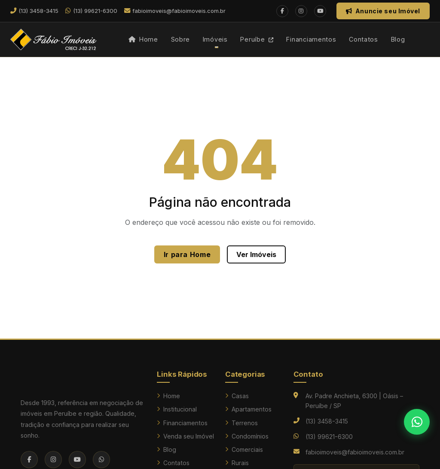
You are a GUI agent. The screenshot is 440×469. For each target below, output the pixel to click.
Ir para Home (187, 254)
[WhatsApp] (101, 459)
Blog (398, 39)
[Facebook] (282, 11)
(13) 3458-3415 (327, 421)
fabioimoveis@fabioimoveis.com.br (355, 452)
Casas (237, 395)
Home (143, 39)
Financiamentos (311, 39)
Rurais (237, 462)
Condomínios (247, 436)
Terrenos (241, 423)
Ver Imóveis (256, 254)
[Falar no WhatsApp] (417, 422)
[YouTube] (320, 11)
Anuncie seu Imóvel (383, 11)
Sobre (180, 39)
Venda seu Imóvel (185, 436)
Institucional (177, 409)
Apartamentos (248, 409)
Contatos (363, 39)
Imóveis (215, 39)
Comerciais (244, 449)
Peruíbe (257, 39)
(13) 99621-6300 (329, 436)
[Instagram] (301, 11)
